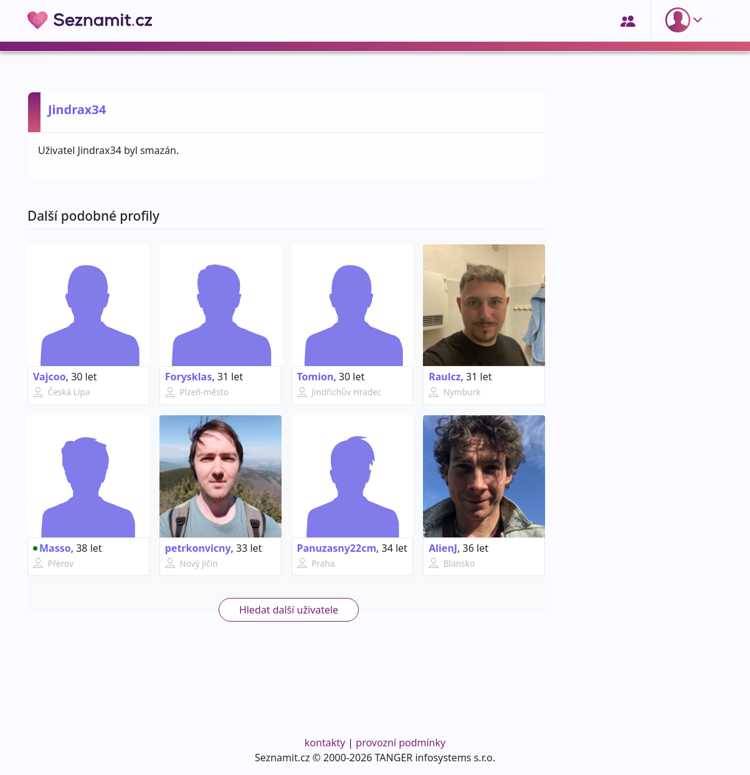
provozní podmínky (400, 742)
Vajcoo (49, 376)
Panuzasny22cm (337, 548)
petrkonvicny (198, 548)
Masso (52, 548)
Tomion (315, 376)
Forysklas (188, 376)
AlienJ (443, 548)
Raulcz (444, 376)
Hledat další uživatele (288, 610)
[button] (686, 19)
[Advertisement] (641, 528)
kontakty (325, 742)
